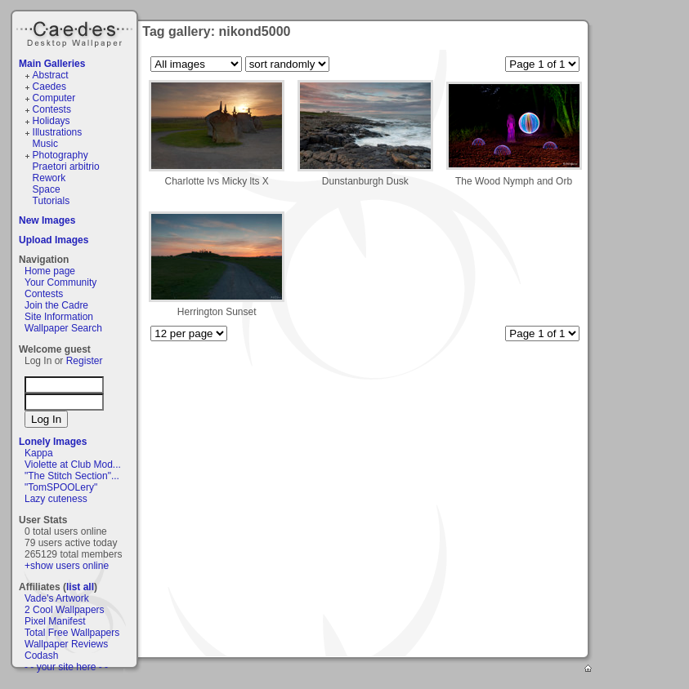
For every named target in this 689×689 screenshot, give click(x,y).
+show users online (67, 565)
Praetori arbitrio (66, 166)
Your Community (60, 282)
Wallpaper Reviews (66, 644)
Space (46, 189)
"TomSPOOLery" (61, 487)
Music (45, 143)
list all (80, 587)
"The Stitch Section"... (72, 476)
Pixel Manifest (55, 621)
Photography (60, 155)
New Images (47, 220)
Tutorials (51, 201)
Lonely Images (53, 441)
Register (84, 361)
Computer (54, 98)
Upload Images (53, 240)
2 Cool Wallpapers (65, 610)
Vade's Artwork (57, 598)
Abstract (51, 75)
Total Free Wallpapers (72, 632)
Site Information (59, 316)
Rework (49, 178)
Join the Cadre (56, 305)
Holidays (51, 121)
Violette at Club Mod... (73, 464)
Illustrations (58, 132)
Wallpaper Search (63, 328)
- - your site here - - (66, 667)
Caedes (76, 32)
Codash (41, 655)
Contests (52, 109)
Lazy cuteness (56, 499)
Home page (50, 271)
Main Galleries (52, 63)
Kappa (39, 453)
